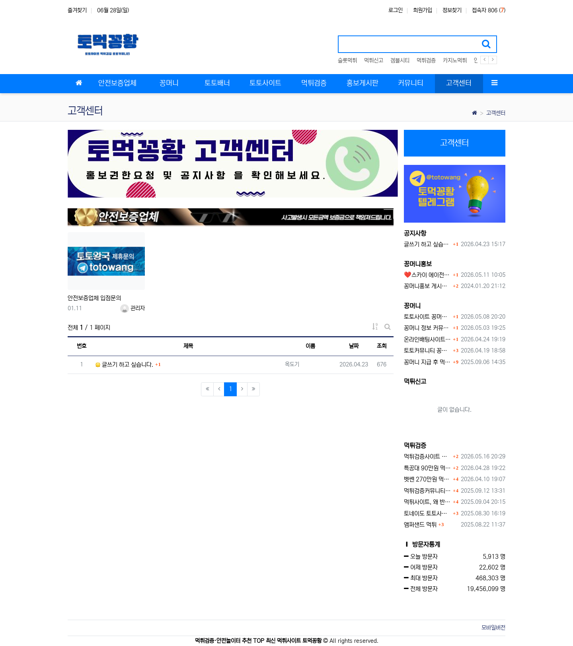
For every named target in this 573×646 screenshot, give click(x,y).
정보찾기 (452, 10)
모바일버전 (493, 627)
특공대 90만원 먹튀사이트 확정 (427, 468)
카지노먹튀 (455, 60)
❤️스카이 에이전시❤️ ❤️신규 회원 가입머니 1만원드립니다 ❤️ (427, 275)
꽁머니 (412, 305)
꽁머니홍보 (418, 264)
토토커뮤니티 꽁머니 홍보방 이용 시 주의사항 (427, 350)
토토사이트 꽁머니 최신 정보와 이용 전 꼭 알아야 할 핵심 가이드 (427, 316)
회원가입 (422, 10)
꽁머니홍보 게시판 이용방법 (427, 286)
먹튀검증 (426, 60)
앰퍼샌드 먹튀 (420, 524)
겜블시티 (399, 60)
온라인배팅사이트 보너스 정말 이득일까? (427, 339)
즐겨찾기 (77, 10)
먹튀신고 (373, 60)
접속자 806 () (488, 10)
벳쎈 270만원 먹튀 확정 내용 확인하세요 (427, 479)
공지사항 (415, 233)
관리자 (132, 308)
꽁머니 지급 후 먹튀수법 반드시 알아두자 (427, 362)
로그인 (395, 10)
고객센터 (495, 113)
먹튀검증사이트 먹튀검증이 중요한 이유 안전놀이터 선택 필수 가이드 (427, 456)
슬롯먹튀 (347, 60)
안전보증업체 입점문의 (94, 298)
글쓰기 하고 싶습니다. (124, 364)
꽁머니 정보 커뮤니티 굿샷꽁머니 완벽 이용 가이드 (427, 328)
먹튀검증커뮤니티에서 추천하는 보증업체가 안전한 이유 (427, 490)
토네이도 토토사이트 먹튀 (427, 513)
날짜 (354, 346)
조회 (381, 346)
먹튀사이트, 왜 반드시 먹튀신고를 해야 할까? (427, 502)
